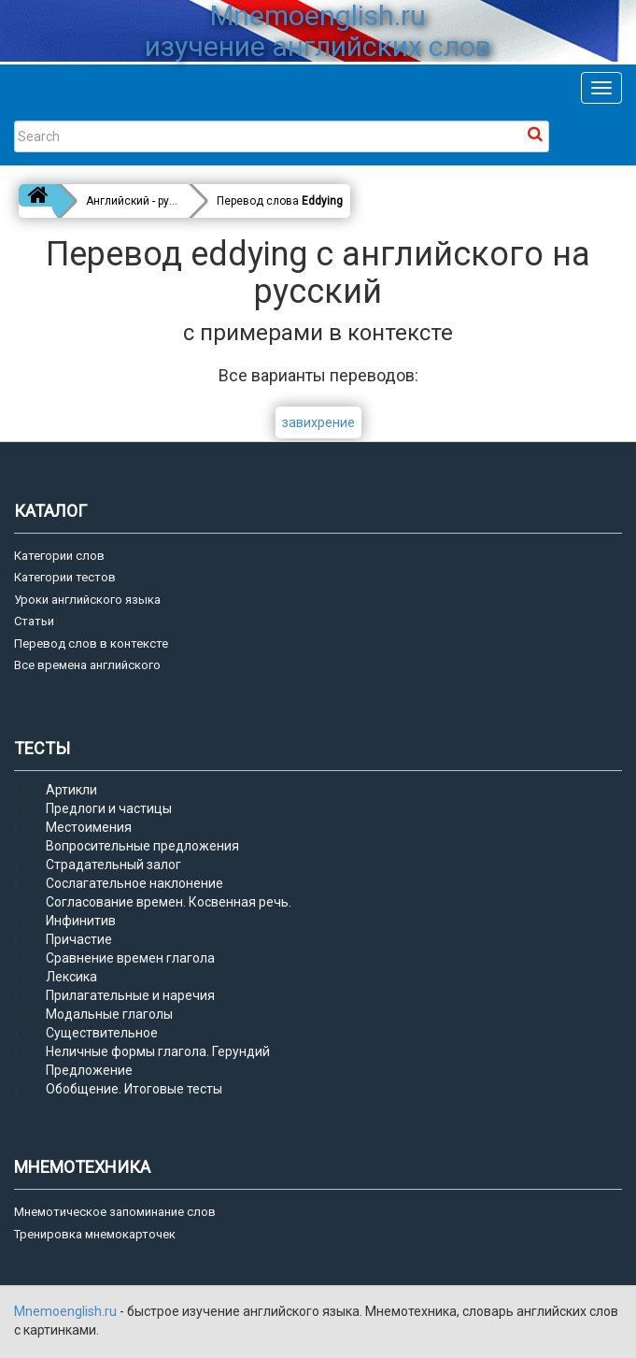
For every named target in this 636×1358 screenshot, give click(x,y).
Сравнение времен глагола (130, 958)
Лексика (71, 976)
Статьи (34, 621)
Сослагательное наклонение (134, 883)
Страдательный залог (113, 864)
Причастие (79, 939)
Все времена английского (87, 665)
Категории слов (59, 556)
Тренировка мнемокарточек (95, 1234)
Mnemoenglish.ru (67, 1311)
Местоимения (89, 827)
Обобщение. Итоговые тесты (134, 1088)
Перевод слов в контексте (91, 643)
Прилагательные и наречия (130, 995)
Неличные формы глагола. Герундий (158, 1051)
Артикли (71, 789)
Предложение (89, 1070)
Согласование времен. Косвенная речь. (168, 901)
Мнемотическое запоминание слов (115, 1212)
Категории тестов (65, 577)
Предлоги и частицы (109, 808)
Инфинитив (81, 920)
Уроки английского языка (87, 600)
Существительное (102, 1032)
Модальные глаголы (109, 1014)
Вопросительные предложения (142, 845)
